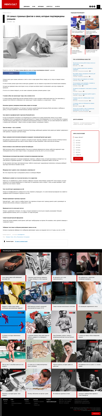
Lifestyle (49, 6)
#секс (12, 237)
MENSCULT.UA (81, 399)
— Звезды (5, 403)
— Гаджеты (26, 401)
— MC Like (5, 401)
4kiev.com (64, 403)
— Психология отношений (16, 403)
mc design (89, 409)
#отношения (26, 237)
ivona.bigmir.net (21, 234)
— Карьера (35, 403)
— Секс (12, 405)
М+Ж (33, 6)
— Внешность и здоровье (38, 401)
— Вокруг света (36, 405)
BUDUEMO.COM (82, 403)
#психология (20, 237)
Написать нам (96, 413)
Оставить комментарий (21, 241)
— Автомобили (27, 403)
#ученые (8, 237)
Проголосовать (78, 158)
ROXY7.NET (65, 399)
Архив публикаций (51, 401)
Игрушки (41, 6)
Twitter (27, 73)
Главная (4, 12)
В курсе (57, 6)
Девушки (27, 6)
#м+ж (15, 237)
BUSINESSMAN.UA (82, 401)
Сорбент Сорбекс (77, 410)
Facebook (11, 73)
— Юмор (12, 401)
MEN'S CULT (65, 401)
